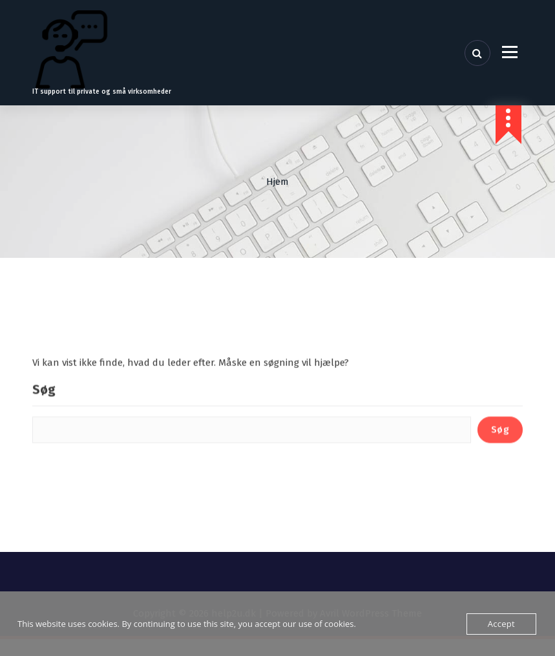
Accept (501, 624)
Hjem (277, 181)
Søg (44, 417)
